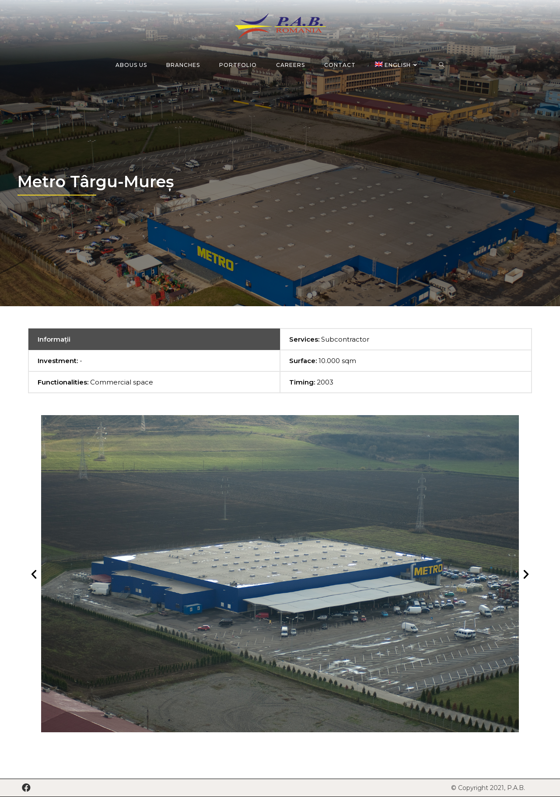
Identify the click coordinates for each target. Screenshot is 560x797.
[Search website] (441, 65)
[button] (34, 574)
